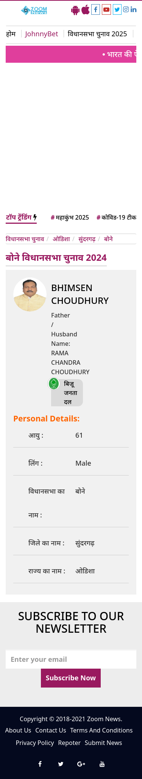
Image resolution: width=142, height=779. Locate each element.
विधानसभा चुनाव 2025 (97, 33)
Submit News (103, 743)
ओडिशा (61, 239)
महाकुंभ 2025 (69, 217)
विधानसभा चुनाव (25, 239)
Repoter (69, 743)
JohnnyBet (41, 33)
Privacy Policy (35, 743)
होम (11, 33)
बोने (108, 239)
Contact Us (50, 730)
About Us (18, 730)
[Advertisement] (71, 137)
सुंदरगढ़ (86, 239)
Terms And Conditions (101, 730)
